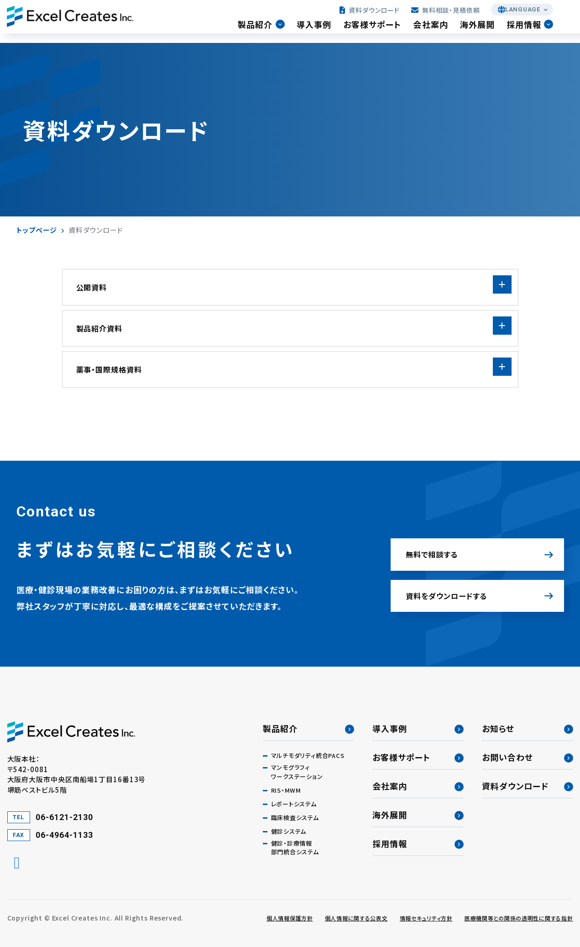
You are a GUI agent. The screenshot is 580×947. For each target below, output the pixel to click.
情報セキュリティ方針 (426, 918)
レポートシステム (294, 804)
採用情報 (532, 31)
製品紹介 (263, 31)
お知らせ (498, 728)
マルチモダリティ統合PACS (308, 755)
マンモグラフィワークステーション (297, 772)
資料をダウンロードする (458, 590)
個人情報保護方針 (289, 918)
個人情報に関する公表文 (356, 918)
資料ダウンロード (372, 14)
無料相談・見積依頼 (447, 14)
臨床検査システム (295, 817)
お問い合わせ (507, 757)
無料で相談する (440, 539)
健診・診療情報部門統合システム (295, 848)
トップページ (36, 230)
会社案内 (439, 31)
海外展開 (485, 31)
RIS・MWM (286, 790)
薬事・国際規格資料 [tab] (109, 369)
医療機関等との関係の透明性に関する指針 (519, 918)
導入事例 (322, 31)
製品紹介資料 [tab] (99, 328)
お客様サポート (380, 31)
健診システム (289, 831)
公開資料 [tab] (91, 287)
